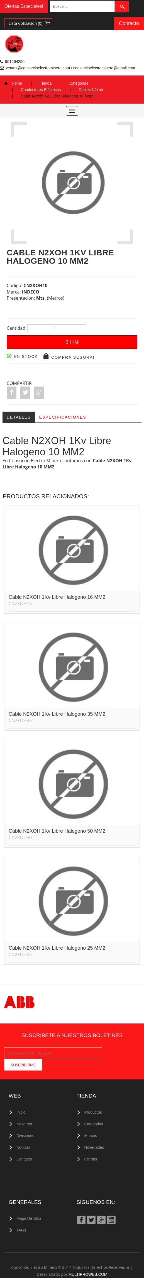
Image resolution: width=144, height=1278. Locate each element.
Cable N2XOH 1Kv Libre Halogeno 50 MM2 (57, 831)
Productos (93, 1100)
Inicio (21, 1100)
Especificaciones (62, 417)
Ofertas (90, 1146)
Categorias (78, 83)
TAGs (21, 1217)
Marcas (90, 1123)
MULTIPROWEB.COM (88, 1261)
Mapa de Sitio (28, 1205)
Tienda (46, 83)
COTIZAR (71, 342)
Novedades (94, 1135)
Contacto (129, 23)
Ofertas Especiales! (23, 6)
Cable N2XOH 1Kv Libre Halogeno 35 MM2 (57, 714)
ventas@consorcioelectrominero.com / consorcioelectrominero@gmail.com (70, 68)
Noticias (23, 1135)
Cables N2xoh (91, 89)
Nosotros (24, 1112)
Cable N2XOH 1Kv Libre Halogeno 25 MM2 (57, 948)
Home (17, 83)
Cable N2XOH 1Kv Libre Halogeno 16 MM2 (57, 597)
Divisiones (25, 1123)
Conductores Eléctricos (41, 89)
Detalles (19, 417)
